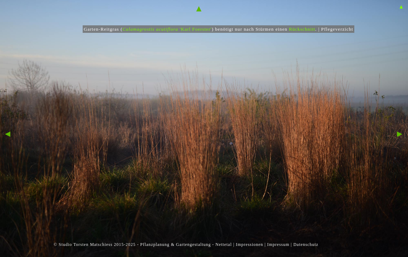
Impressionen (249, 244)
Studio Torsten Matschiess (85, 244)
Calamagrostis (138, 29)
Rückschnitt (302, 29)
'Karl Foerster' (184, 29)
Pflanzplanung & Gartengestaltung (175, 244)
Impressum (278, 244)
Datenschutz (306, 244)
